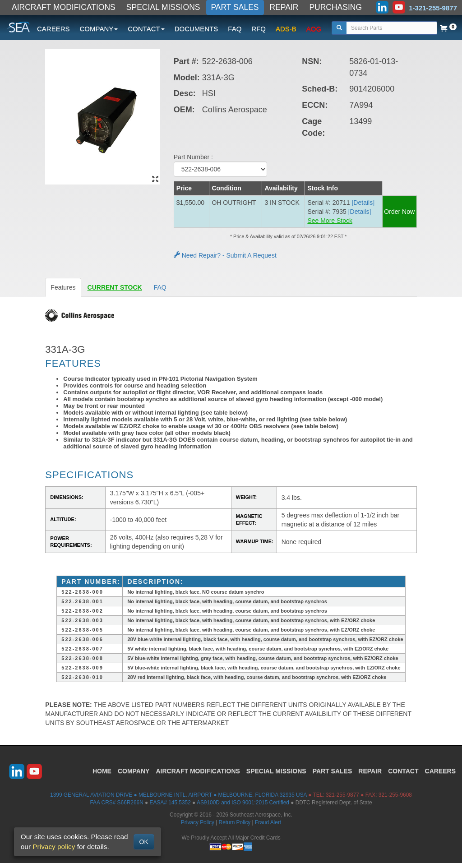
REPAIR (284, 7)
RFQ (258, 28)
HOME (101, 771)
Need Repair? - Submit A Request (225, 255)
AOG (313, 28)
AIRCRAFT (198, 771)
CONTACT (403, 771)
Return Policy (235, 822)
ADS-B (286, 28)
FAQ (234, 28)
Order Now (399, 211)
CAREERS (53, 28)
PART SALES (235, 7)
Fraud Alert (268, 822)
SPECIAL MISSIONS (163, 7)
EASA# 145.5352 (170, 802)
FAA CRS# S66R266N (116, 802)
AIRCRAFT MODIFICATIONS (64, 7)
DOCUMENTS (196, 28)
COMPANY (134, 771)
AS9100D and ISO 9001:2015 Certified (243, 802)
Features (63, 287)
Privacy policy (53, 846)
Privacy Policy (197, 822)
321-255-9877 (342, 795)
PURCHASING (335, 7)
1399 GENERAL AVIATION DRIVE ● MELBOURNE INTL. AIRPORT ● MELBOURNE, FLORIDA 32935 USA (178, 795)
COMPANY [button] (99, 28)
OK (143, 841)
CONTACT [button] (146, 28)
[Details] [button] (362, 202)
